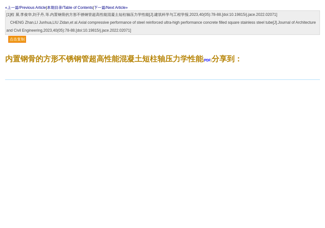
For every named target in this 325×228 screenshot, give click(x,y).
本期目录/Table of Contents (70, 7)
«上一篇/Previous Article (25, 7)
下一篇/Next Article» (111, 7)
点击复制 (17, 39)
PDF (207, 60)
